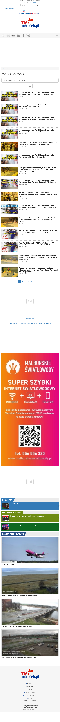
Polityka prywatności (29, 692)
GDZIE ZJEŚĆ (13, 35)
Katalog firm (29, 686)
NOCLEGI (18, 35)
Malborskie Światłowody (29, 700)
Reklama (5, 8)
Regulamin (29, 691)
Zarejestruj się (40, 8)
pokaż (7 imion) (32, 2)
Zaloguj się (31, 8)
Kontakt (11, 8)
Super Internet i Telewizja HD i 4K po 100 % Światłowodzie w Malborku (30, 323)
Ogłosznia (29, 685)
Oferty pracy (30, 318)
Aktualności (29, 683)
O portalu (29, 689)
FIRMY (8, 35)
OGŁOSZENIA (3, 35)
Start (4, 68)
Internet (29, 688)
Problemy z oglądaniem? (29, 695)
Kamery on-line (29, 694)
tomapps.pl (34, 709)
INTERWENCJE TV (23, 35)
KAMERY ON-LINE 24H (28, 35)
